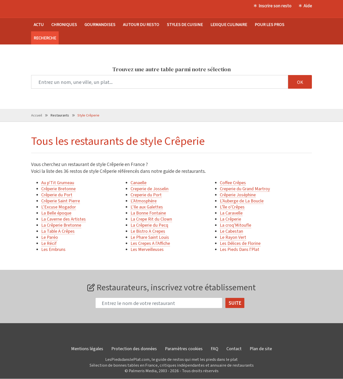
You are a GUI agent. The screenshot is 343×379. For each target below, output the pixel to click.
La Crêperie (230, 219)
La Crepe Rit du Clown (151, 219)
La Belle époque (56, 213)
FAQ (214, 349)
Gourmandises (99, 24)
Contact (234, 349)
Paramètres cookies (184, 349)
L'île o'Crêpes (232, 207)
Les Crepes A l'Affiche (150, 243)
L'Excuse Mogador (58, 207)
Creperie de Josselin (149, 188)
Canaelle (138, 182)
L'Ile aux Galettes (147, 207)
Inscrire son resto (275, 6)
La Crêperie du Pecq (149, 225)
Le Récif (49, 243)
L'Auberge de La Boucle (242, 201)
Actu (39, 24)
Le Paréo (49, 237)
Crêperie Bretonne (58, 188)
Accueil (36, 115)
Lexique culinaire (228, 24)
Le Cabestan (231, 231)
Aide (308, 6)
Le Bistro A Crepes (148, 231)
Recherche (45, 37)
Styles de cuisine (185, 24)
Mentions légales (87, 349)
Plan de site (261, 349)
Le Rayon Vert (233, 237)
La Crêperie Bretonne (61, 225)
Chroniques (64, 24)
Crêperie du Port (56, 195)
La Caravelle (231, 213)
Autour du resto (141, 24)
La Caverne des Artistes (63, 219)
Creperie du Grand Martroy (245, 188)
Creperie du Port (146, 195)
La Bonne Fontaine (148, 213)
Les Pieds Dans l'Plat (239, 249)
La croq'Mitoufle (235, 225)
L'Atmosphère (144, 201)
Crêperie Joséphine (238, 195)
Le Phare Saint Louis (150, 237)
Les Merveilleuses (147, 249)
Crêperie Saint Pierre (60, 201)
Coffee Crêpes (233, 182)
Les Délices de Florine (240, 243)
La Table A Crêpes (58, 231)
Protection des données (134, 349)
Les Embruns (53, 249)
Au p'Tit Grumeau (57, 182)
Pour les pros (269, 24)
